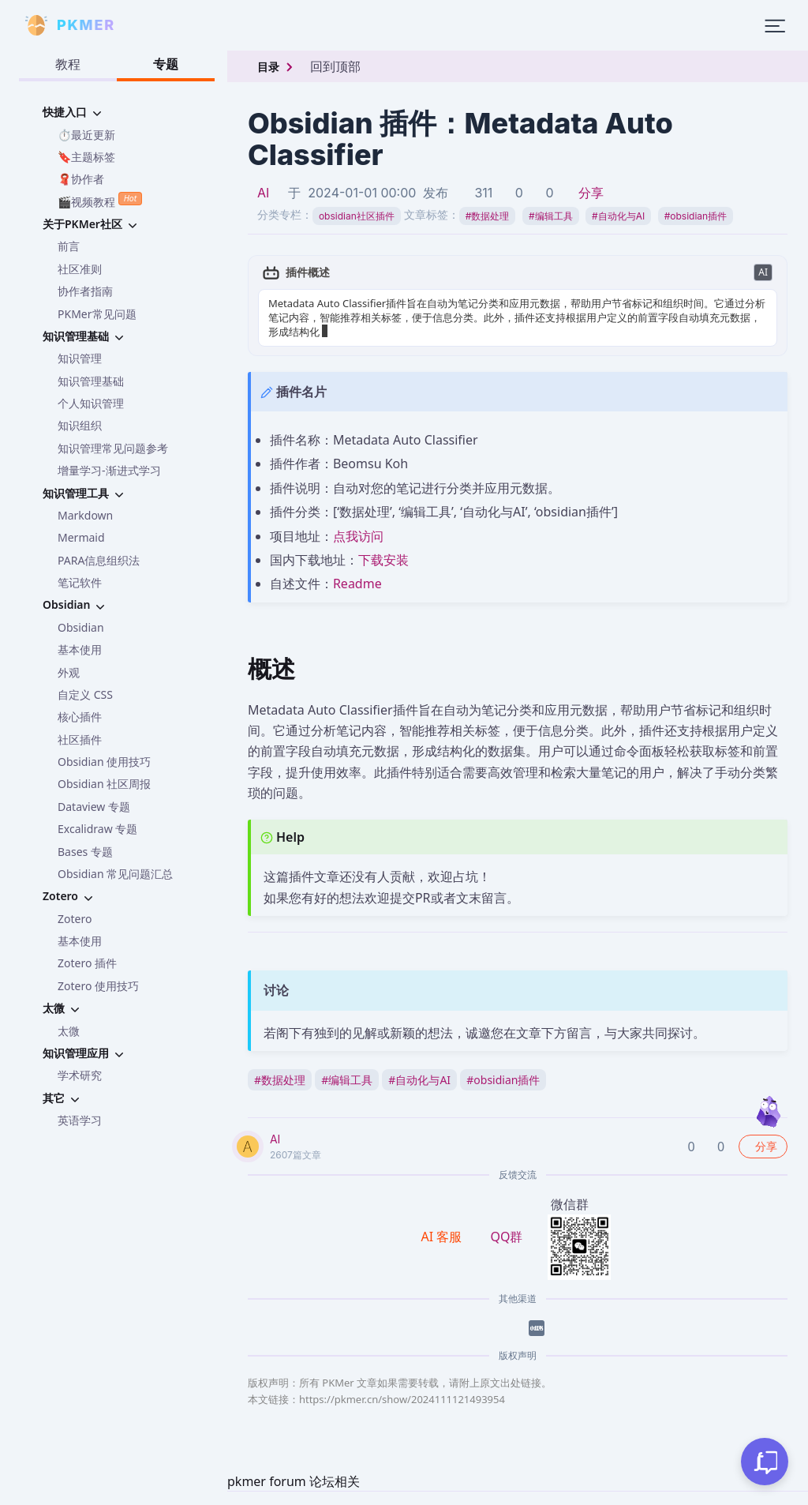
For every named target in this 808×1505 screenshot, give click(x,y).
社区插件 (80, 739)
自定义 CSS (85, 694)
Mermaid (81, 537)
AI (263, 193)
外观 (69, 672)
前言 (69, 245)
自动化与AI (618, 216)
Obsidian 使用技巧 (104, 761)
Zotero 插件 (87, 962)
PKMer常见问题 (97, 313)
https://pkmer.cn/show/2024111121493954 (402, 1399)
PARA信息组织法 (99, 560)
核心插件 (80, 716)
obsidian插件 (695, 216)
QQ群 (506, 1236)
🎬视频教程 (100, 200)
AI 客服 (443, 1236)
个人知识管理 (91, 403)
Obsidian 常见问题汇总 (115, 873)
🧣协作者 (81, 178)
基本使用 (80, 649)
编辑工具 (551, 216)
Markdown (85, 515)
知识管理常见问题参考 (113, 448)
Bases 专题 (85, 851)
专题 (165, 64)
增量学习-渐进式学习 (109, 470)
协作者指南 (85, 290)
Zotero (75, 918)
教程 (67, 64)
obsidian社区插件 (357, 216)
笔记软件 (80, 582)
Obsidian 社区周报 (104, 783)
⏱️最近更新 (86, 134)
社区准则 (80, 268)
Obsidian (81, 627)
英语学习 (80, 1120)
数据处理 (488, 216)
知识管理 (80, 358)
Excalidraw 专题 (97, 828)
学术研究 (80, 1075)
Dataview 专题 (94, 806)
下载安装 (383, 560)
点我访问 (358, 536)
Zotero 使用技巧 (98, 985)
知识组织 (80, 425)
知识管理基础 (91, 380)
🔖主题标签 (86, 156)
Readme (357, 583)
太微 (69, 1030)
